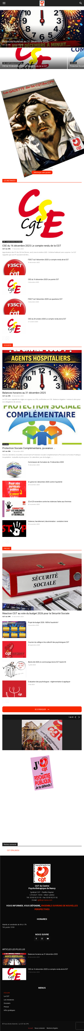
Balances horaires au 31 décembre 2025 (24, 392)
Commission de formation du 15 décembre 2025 (46, 462)
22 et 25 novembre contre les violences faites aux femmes (49, 502)
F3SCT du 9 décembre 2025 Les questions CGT (45, 299)
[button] (4, 3)
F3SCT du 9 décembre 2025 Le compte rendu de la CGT (48, 260)
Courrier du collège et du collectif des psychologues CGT (48, 642)
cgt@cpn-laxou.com (44, 900)
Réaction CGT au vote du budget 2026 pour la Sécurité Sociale (35, 613)
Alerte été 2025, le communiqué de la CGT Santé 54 (47, 662)
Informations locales (10, 38)
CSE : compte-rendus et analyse (12, 63)
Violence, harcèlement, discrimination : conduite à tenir (48, 521)
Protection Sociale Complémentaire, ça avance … (28, 448)
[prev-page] (3, 338)
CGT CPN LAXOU (13, 850)
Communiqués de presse (10, 609)
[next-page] (7, 338)
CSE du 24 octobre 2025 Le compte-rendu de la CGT (47, 319)
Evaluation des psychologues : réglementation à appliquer (49, 682)
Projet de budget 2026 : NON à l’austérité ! (43, 622)
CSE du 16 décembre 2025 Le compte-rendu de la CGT (31, 245)
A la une (73, 63)
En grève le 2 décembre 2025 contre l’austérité (45, 482)
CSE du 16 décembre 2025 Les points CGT (43, 279)
